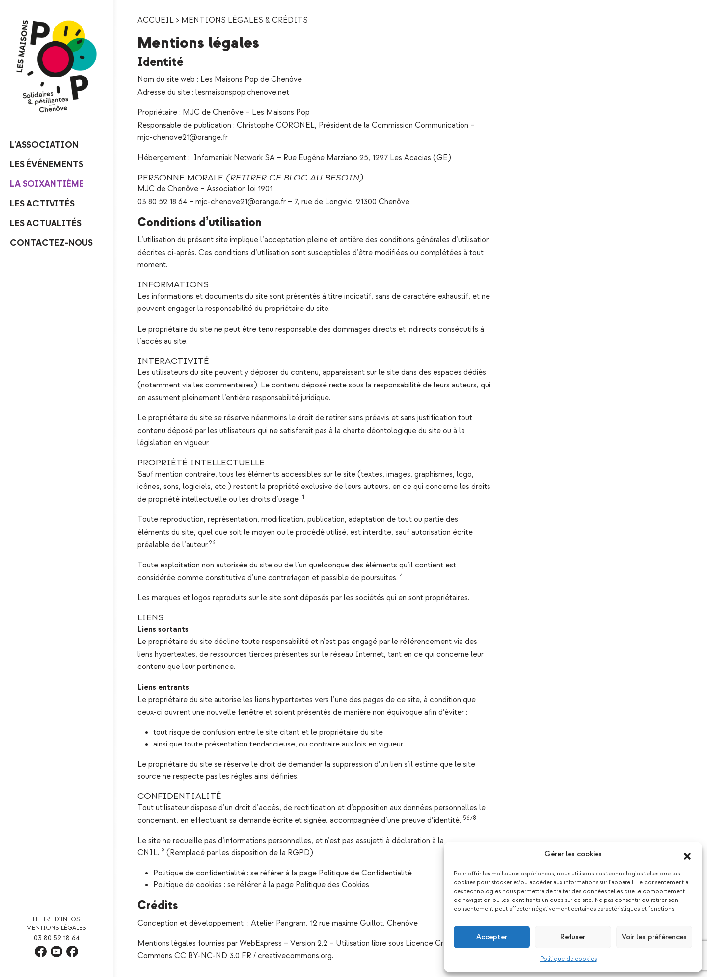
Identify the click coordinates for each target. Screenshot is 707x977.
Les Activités (42, 204)
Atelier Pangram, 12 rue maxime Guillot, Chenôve (333, 923)
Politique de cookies (568, 959)
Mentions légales (56, 928)
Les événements (46, 164)
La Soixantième (47, 184)
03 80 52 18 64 (57, 938)
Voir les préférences (654, 937)
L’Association (44, 145)
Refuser (572, 937)
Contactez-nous (51, 243)
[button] (687, 854)
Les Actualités (46, 223)
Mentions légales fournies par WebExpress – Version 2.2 (232, 943)
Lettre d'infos (56, 919)
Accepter (491, 937)
